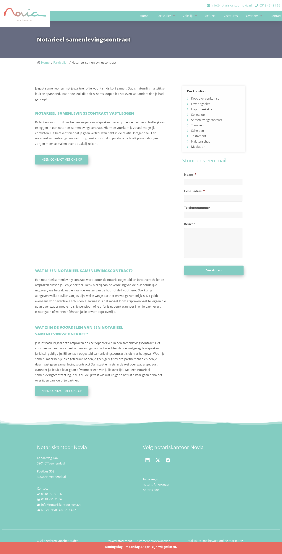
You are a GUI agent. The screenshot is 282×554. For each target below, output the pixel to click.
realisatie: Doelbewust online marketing (215, 541)
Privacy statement (119, 541)
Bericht (189, 224)
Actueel (210, 16)
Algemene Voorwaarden (153, 541)
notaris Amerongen (156, 484)
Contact (275, 16)
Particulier (166, 15)
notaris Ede (151, 490)
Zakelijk (190, 15)
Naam (190, 175)
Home (144, 16)
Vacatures (231, 16)
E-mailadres (194, 191)
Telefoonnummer (197, 208)
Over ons (254, 15)
